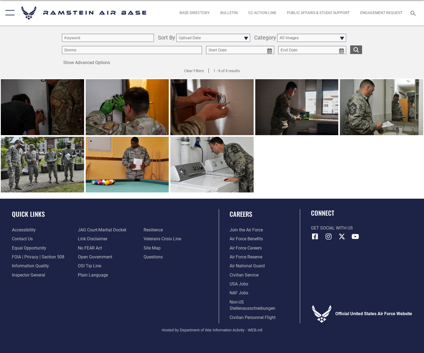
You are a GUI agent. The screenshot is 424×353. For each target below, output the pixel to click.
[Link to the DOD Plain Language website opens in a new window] (93, 275)
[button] (9, 13)
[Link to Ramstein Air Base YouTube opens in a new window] (355, 236)
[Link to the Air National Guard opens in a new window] (247, 265)
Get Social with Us (332, 228)
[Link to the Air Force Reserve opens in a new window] (246, 256)
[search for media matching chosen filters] (356, 49)
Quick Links (28, 214)
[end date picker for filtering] (312, 50)
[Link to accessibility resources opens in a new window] (24, 229)
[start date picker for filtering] (240, 50)
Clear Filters (194, 71)
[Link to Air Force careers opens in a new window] (246, 248)
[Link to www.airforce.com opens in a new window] (246, 229)
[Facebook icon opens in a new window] (315, 236)
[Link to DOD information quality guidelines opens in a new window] (30, 265)
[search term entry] (108, 38)
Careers (241, 214)
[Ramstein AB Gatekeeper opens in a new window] (381, 12)
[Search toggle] (414, 13)
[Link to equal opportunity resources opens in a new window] (29, 248)
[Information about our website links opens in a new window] (92, 238)
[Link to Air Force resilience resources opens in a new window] (153, 229)
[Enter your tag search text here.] (132, 50)
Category (265, 38)
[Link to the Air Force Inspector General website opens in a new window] (28, 275)
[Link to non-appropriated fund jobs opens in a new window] (239, 292)
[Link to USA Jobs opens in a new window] (239, 284)
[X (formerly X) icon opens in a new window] (342, 236)
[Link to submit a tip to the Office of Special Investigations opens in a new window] (89, 265)
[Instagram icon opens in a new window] (328, 236)
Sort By (166, 38)
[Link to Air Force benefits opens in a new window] (246, 238)
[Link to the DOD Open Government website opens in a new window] (95, 256)
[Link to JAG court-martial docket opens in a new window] (102, 229)
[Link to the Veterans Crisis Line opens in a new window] (162, 238)
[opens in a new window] (195, 12)
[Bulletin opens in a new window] (228, 12)
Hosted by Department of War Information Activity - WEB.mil (212, 330)
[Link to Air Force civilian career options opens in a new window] (244, 275)
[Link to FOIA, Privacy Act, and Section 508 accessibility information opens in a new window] (38, 256)
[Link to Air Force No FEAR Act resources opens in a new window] (90, 248)
